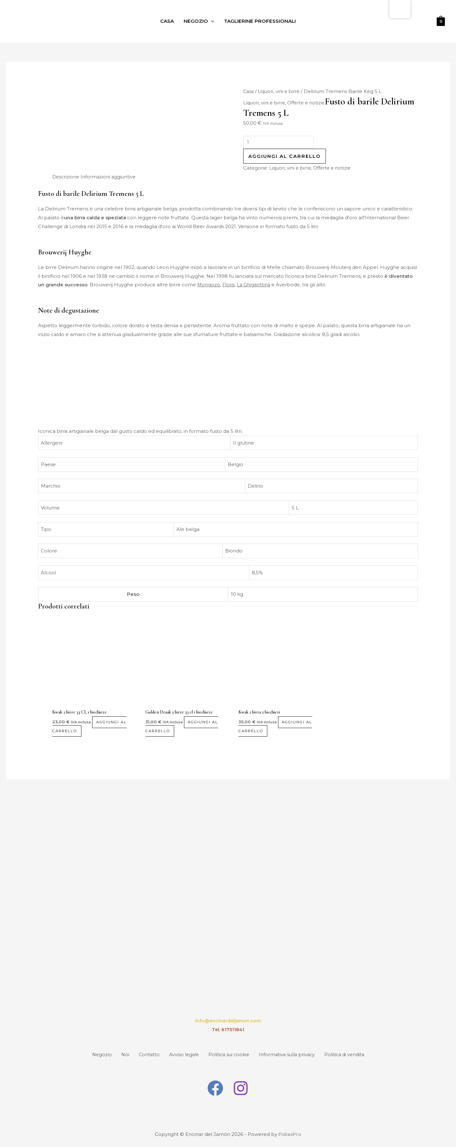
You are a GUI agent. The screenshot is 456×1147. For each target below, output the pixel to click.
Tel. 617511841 (228, 1031)
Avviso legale (182, 1055)
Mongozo (208, 286)
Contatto (143, 1055)
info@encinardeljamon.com (228, 1022)
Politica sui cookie (231, 1055)
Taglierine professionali (261, 21)
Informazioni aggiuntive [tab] (110, 178)
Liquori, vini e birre (280, 92)
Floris (229, 286)
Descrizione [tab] (66, 178)
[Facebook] (215, 1088)
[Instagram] (241, 1088)
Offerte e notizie (307, 103)
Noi (115, 1055)
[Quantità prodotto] (280, 143)
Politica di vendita (357, 1055)
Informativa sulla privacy (294, 1055)
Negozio (197, 21)
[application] (210, 21)
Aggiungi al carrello (284, 157)
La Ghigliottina (254, 286)
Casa (164, 21)
